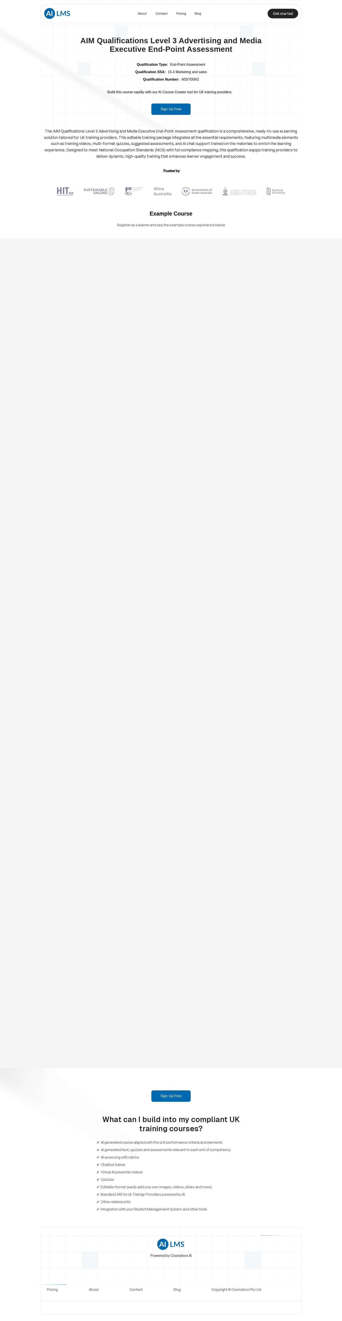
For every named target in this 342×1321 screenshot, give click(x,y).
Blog (198, 13)
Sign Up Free (171, 109)
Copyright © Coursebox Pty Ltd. (236, 1289)
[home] (57, 13)
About (142, 13)
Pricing (181, 13)
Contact (162, 13)
